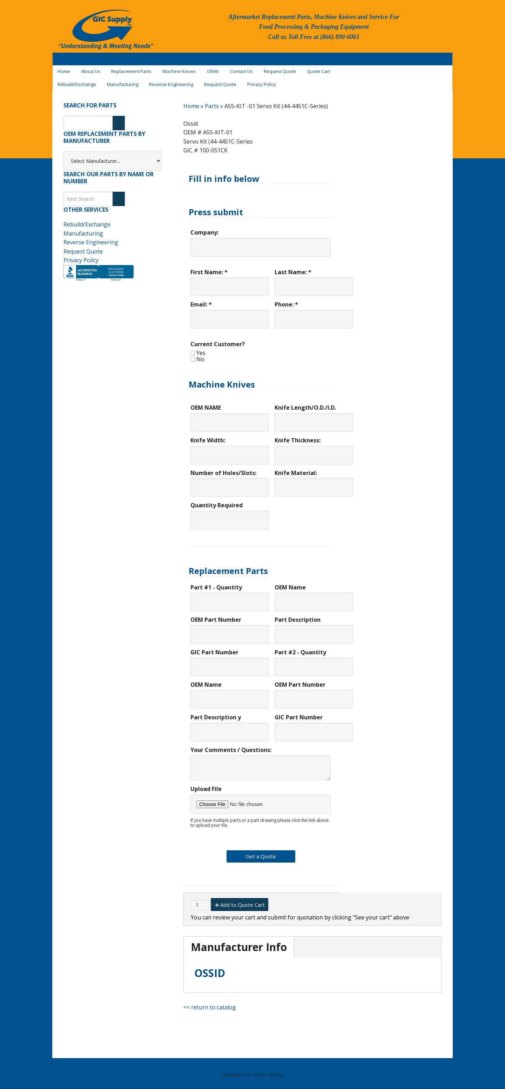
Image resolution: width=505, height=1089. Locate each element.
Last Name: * (293, 268)
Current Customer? (217, 340)
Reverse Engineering (90, 238)
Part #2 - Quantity (300, 648)
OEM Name (290, 583)
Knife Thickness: (298, 436)
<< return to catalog (209, 1003)
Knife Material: (296, 469)
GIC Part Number (214, 648)
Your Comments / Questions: (230, 746)
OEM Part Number (215, 616)
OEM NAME (205, 404)
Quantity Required (216, 501)
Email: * (201, 301)
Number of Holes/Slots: (223, 469)
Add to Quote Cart (242, 900)
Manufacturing (83, 229)
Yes (201, 349)
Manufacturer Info (239, 943)
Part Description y (215, 713)
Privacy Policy (81, 256)
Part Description (298, 616)
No (200, 355)
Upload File (206, 785)
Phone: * (286, 301)
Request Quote (83, 247)
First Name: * (209, 268)
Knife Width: (207, 436)
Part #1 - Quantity (216, 583)
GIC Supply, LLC (105, 31)
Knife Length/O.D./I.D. (305, 404)
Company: (204, 228)
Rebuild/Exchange (86, 220)
